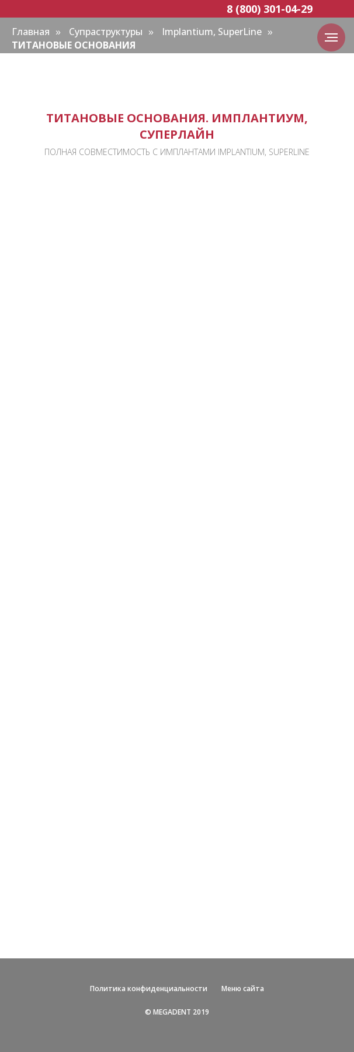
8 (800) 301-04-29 (270, 9)
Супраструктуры (106, 31)
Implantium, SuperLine (212, 31)
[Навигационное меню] (331, 37)
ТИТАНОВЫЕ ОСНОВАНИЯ (74, 45)
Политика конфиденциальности (148, 988)
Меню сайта (242, 988)
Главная (31, 31)
